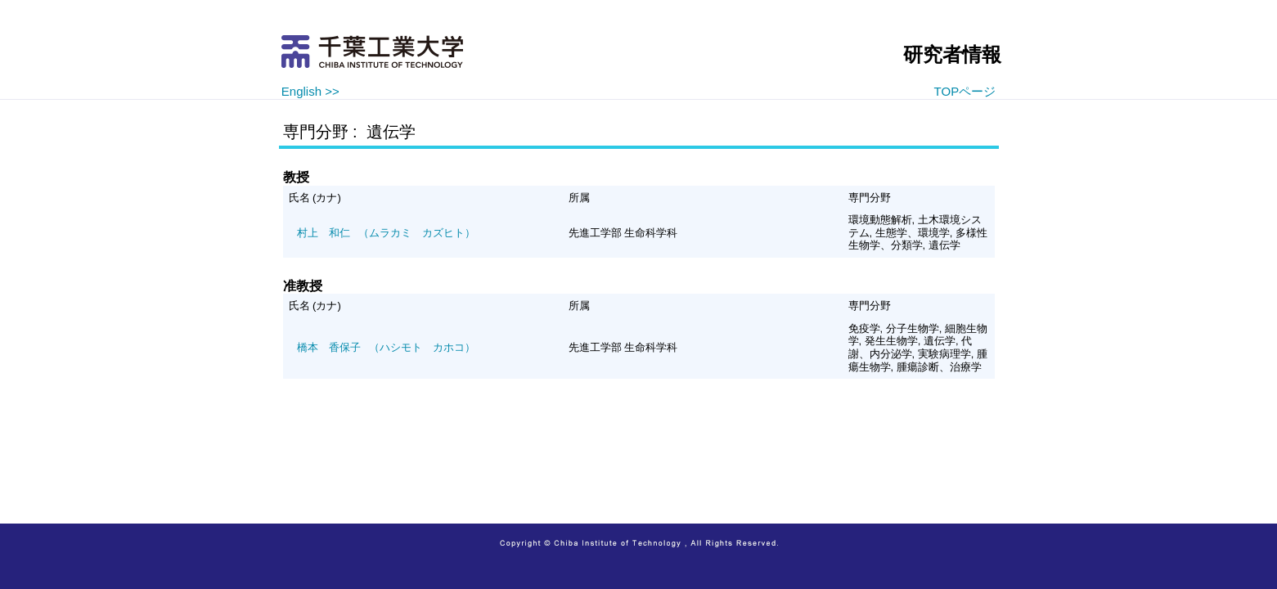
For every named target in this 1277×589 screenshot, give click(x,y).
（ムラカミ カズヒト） (386, 233)
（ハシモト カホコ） (386, 347)
